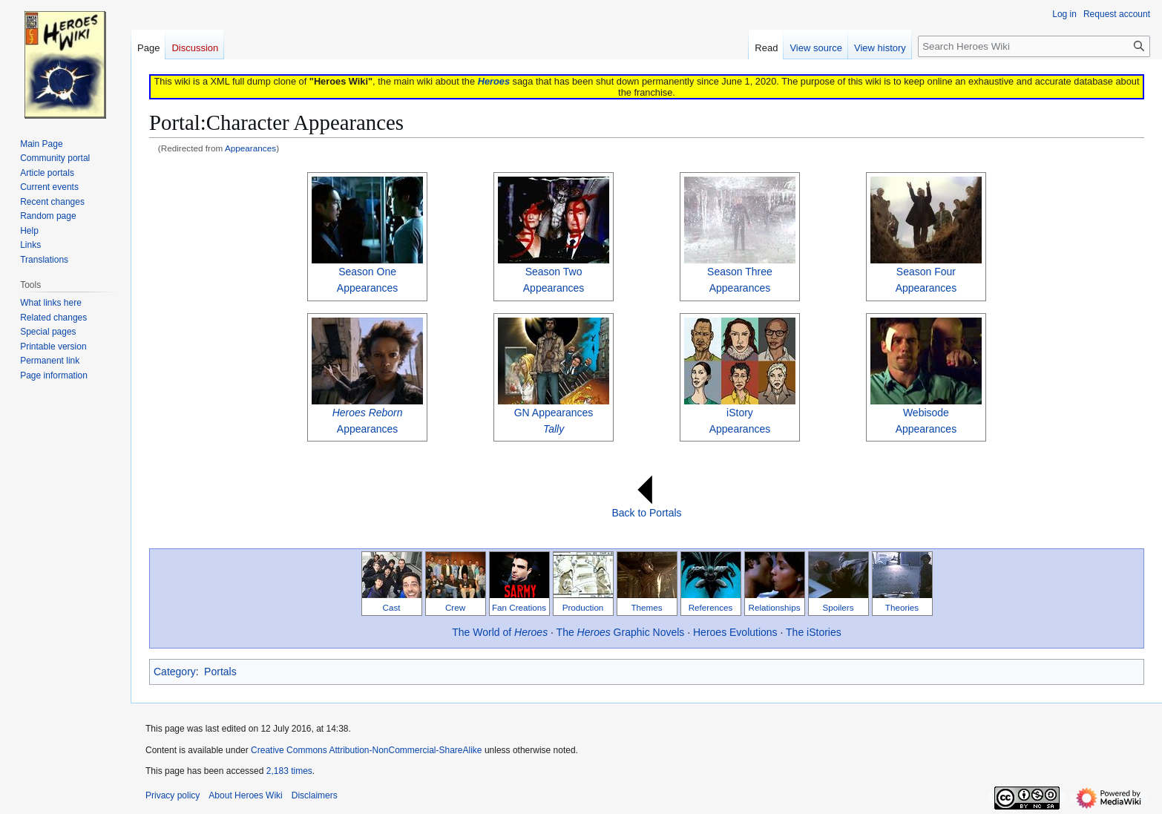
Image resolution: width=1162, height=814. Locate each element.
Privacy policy (172, 795)
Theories (902, 607)
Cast (392, 607)
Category (175, 671)
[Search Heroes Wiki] (1034, 46)
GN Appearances (554, 413)
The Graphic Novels (621, 632)
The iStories (813, 632)
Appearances (250, 148)
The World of (500, 632)
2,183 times (289, 771)
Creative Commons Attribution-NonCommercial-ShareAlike (366, 750)
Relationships (775, 607)
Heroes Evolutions (735, 632)
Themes (646, 607)
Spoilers (837, 607)
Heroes (494, 81)
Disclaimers (315, 795)
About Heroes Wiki (245, 795)
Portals (220, 671)
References (711, 607)
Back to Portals (646, 513)
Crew (455, 607)
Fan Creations (519, 607)
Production (583, 607)
